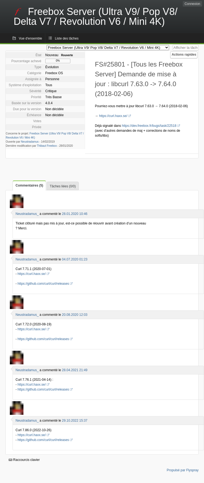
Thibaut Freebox (47, 145)
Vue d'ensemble (30, 38)
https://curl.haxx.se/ (113, 116)
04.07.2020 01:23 (74, 259)
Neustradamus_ (27, 214)
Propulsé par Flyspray (183, 470)
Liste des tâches (67, 38)
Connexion (192, 4)
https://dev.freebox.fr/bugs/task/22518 (149, 126)
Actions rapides (184, 54)
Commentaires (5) (29, 185)
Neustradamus (30, 141)
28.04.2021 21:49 (74, 370)
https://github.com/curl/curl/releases (43, 284)
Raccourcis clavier (24, 460)
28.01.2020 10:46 (74, 214)
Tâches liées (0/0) (63, 186)
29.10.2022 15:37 (74, 420)
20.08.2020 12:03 (74, 315)
